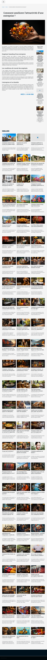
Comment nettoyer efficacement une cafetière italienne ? (9, 329)
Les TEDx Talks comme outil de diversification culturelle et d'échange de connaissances (37, 227)
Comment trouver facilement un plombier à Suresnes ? (23, 535)
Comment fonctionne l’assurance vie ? (7, 266)
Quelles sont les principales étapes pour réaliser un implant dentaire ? (37, 576)
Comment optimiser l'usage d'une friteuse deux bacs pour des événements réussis (23, 227)
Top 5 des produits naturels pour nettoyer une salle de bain (37, 391)
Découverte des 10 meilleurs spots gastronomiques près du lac (8, 227)
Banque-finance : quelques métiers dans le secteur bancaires (38, 535)
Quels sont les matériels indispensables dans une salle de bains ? (8, 309)
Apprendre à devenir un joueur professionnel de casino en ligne (8, 617)
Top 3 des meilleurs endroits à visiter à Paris (37, 616)
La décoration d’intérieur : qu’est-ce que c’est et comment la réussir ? (8, 288)
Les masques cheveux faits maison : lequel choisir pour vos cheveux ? (23, 350)
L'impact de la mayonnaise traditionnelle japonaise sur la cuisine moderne (23, 186)
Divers (7, 7)
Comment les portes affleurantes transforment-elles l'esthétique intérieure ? (40, 77)
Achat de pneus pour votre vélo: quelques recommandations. (23, 494)
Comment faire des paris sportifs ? (8, 493)
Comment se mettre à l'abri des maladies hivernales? (22, 411)
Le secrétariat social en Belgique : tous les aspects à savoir (8, 350)
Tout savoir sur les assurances (21, 595)
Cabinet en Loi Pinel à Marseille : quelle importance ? (7, 247)
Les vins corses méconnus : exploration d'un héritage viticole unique (9, 206)
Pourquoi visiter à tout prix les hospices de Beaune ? (37, 432)
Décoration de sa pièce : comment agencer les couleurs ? (8, 514)
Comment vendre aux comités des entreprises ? (8, 369)
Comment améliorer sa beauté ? (37, 452)
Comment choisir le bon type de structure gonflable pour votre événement (37, 206)
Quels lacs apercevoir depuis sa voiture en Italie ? (37, 350)
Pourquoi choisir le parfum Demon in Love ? (8, 472)
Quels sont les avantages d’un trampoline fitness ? (37, 513)
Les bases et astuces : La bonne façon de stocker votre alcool (37, 370)
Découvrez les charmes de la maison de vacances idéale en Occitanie (37, 165)
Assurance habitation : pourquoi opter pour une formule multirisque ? (23, 267)
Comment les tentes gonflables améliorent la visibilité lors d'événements (37, 186)
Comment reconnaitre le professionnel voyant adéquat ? (23, 370)
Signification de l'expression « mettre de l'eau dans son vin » (8, 535)
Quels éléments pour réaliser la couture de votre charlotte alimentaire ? (38, 247)
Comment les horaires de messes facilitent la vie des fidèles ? (40, 114)
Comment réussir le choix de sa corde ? (8, 575)
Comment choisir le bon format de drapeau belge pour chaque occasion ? (40, 58)
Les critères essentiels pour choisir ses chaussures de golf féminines (22, 206)
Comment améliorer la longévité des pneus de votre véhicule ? (40, 96)
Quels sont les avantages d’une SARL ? (23, 431)
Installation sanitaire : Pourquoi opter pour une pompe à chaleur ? (23, 329)
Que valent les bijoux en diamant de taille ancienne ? (37, 267)
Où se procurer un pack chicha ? (22, 308)
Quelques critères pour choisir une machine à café (22, 576)
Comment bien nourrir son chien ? (23, 287)
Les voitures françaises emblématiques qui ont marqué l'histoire (37, 288)
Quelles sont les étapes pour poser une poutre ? (37, 410)
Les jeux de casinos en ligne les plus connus (36, 595)
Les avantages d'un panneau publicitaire (22, 472)
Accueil (3, 7)
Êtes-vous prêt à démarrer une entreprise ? (23, 246)
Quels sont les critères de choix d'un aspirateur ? (37, 328)
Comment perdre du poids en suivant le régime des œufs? (8, 432)
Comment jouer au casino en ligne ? (37, 637)
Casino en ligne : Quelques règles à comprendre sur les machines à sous (23, 617)
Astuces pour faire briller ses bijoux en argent (8, 390)
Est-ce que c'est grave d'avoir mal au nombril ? (37, 554)
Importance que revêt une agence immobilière (37, 472)
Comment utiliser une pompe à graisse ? (22, 513)
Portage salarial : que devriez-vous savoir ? (22, 390)
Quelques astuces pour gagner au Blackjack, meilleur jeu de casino (7, 411)
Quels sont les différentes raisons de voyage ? (8, 637)
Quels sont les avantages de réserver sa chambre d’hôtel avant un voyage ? (9, 596)
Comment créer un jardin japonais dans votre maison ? (23, 555)
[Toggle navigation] (3, 2)
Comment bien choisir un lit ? (8, 554)
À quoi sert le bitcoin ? (8, 451)
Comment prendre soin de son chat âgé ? (37, 308)
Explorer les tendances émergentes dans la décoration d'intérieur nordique (8, 186)
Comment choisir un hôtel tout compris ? (38, 493)
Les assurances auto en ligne (22, 637)
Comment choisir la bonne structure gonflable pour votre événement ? (23, 165)
